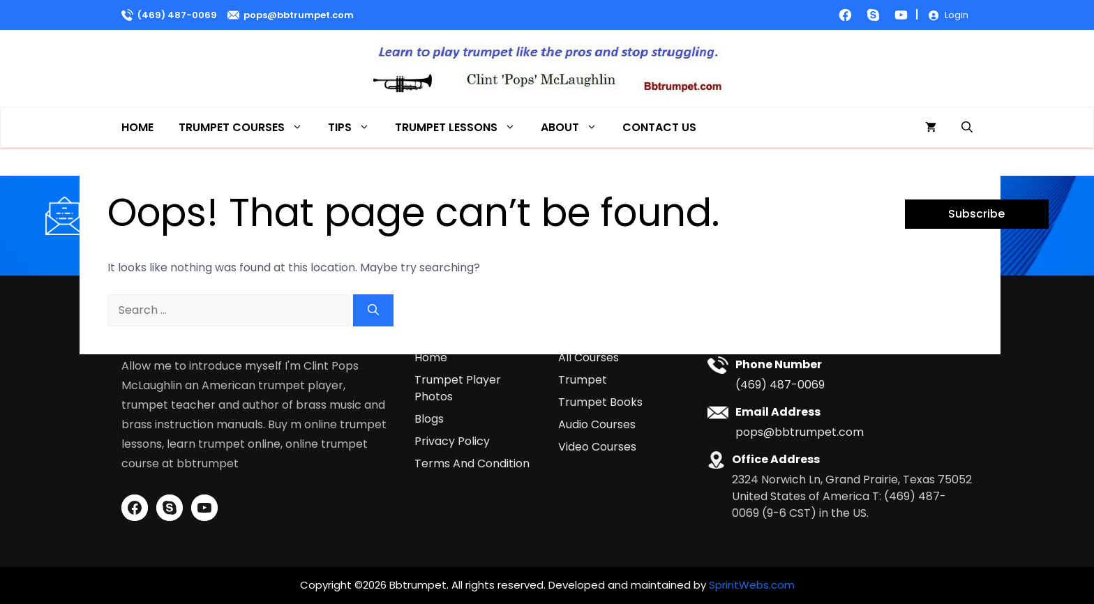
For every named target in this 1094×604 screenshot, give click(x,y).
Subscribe (976, 214)
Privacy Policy (452, 441)
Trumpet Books (600, 402)
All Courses (588, 357)
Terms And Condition (472, 463)
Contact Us (659, 127)
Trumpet (582, 380)
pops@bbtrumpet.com (298, 15)
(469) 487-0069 (177, 15)
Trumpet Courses (247, 127)
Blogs (429, 419)
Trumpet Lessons (461, 127)
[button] (967, 127)
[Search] (373, 310)
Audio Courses (597, 424)
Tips (355, 127)
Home (137, 127)
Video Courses (597, 447)
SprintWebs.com (752, 584)
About (575, 127)
